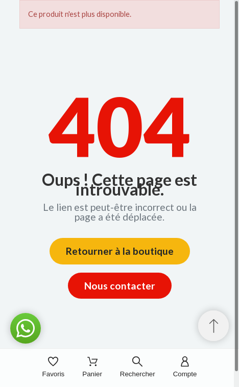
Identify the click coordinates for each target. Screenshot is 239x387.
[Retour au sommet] (213, 325)
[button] (25, 328)
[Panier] (92, 368)
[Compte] (185, 368)
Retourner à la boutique (120, 251)
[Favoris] (53, 368)
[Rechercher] (137, 368)
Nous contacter (119, 286)
